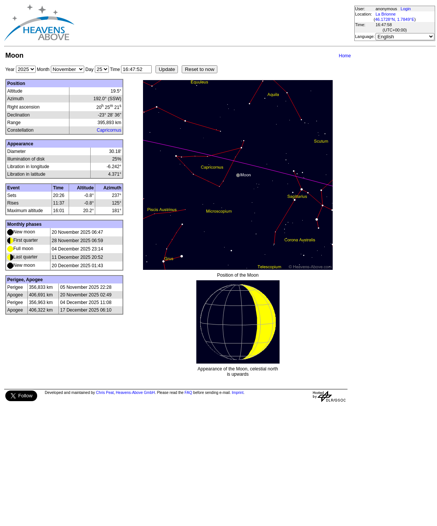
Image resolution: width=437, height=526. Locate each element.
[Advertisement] (214, 23)
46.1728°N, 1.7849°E (395, 19)
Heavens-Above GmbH (135, 393)
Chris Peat (105, 393)
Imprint (238, 393)
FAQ (188, 393)
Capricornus (109, 130)
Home (345, 55)
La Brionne (386, 14)
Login (406, 8)
